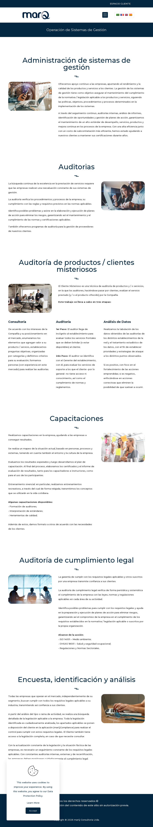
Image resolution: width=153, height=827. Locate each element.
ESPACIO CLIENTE (120, 3)
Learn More (33, 802)
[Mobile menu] (105, 15)
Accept (33, 810)
